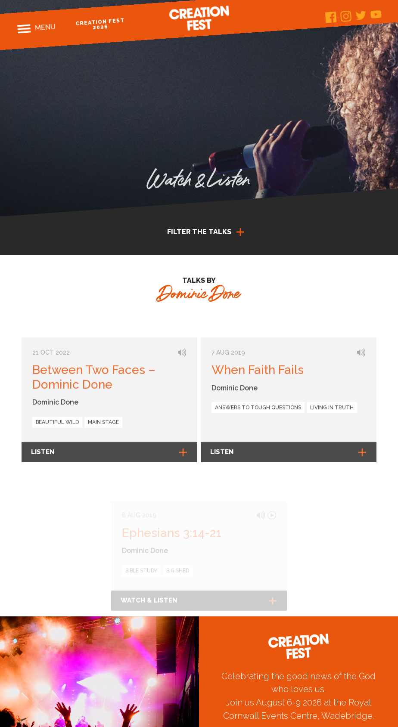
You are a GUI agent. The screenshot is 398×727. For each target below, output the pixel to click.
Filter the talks (199, 232)
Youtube (376, 14)
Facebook (331, 17)
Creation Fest (199, 18)
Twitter (361, 15)
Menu (44, 27)
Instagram (346, 16)
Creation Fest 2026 (99, 24)
